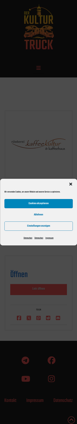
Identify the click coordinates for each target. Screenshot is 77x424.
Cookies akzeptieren (39, 203)
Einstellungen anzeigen (38, 226)
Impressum (49, 238)
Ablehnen (38, 215)
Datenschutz (28, 238)
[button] (71, 184)
